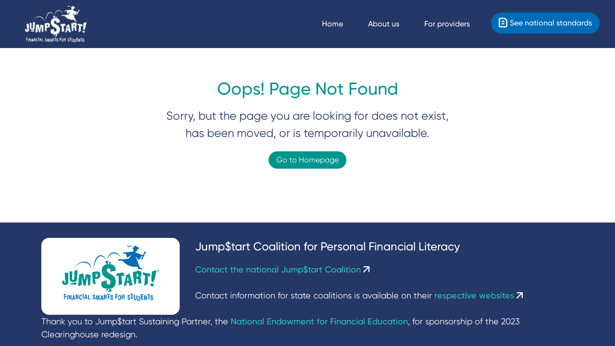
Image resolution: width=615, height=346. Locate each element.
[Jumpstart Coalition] (110, 276)
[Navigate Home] (341, 24)
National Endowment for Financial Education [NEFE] (319, 321)
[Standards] (545, 23)
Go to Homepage (307, 159)
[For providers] (455, 24)
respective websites (478, 295)
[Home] (55, 24)
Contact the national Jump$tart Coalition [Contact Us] (282, 269)
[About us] (392, 24)
